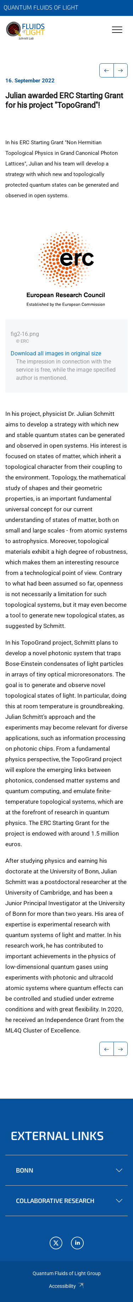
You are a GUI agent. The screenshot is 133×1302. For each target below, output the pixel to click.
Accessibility (66, 1286)
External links (57, 1135)
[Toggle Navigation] (117, 30)
